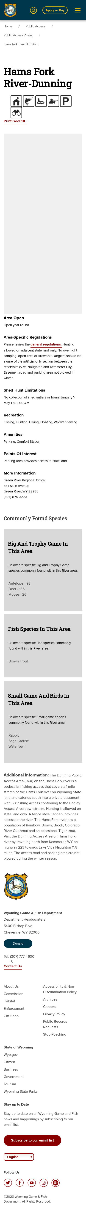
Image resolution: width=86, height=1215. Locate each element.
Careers (49, 1006)
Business (11, 1069)
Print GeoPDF (15, 121)
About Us (11, 986)
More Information (20, 473)
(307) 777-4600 (22, 958)
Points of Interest (20, 454)
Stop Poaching (54, 1034)
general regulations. (46, 344)
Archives (50, 999)
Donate (18, 943)
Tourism (10, 1084)
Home (8, 26)
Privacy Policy (54, 1014)
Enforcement (14, 1008)
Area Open (14, 318)
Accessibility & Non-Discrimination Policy (60, 989)
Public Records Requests (55, 1024)
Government (14, 1076)
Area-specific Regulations (28, 337)
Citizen (9, 1062)
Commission (13, 993)
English (13, 1156)
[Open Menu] (77, 10)
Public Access (35, 26)
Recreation (14, 415)
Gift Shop (11, 1016)
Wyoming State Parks (20, 1091)
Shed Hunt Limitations (24, 390)
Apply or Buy (55, 10)
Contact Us (13, 966)
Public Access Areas (18, 35)
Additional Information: (26, 775)
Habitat (9, 1001)
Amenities (13, 434)
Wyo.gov (11, 1054)
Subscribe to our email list (32, 1140)
